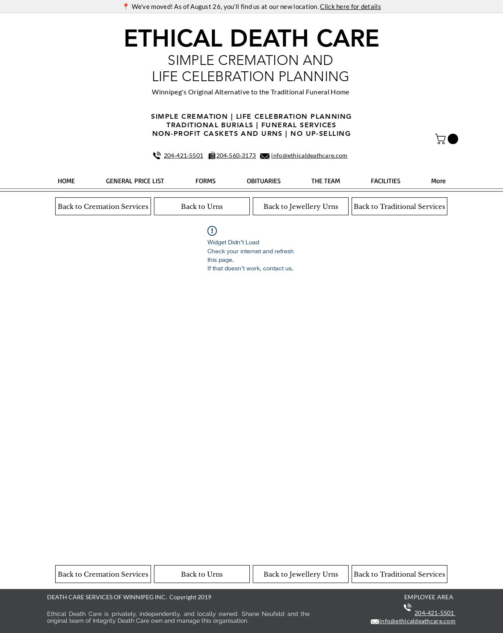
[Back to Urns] (202, 206)
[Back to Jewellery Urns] (301, 206)
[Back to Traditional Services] (399, 206)
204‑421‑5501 (184, 155)
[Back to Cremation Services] (103, 206)
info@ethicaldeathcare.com (309, 155)
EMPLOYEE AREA (428, 597)
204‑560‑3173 (236, 155)
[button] (448, 139)
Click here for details (350, 6)
